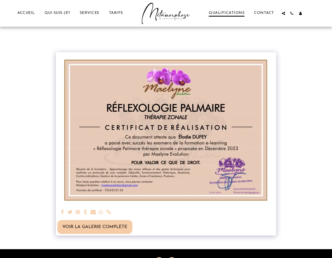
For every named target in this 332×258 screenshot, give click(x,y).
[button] (283, 13)
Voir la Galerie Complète (94, 227)
